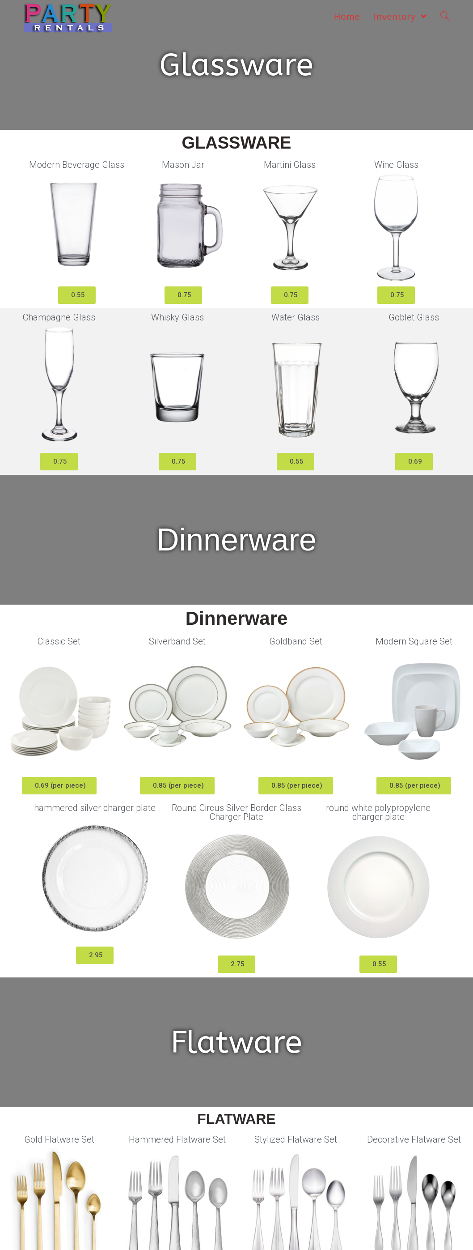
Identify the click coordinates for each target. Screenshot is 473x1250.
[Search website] (445, 16)
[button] (77, 295)
